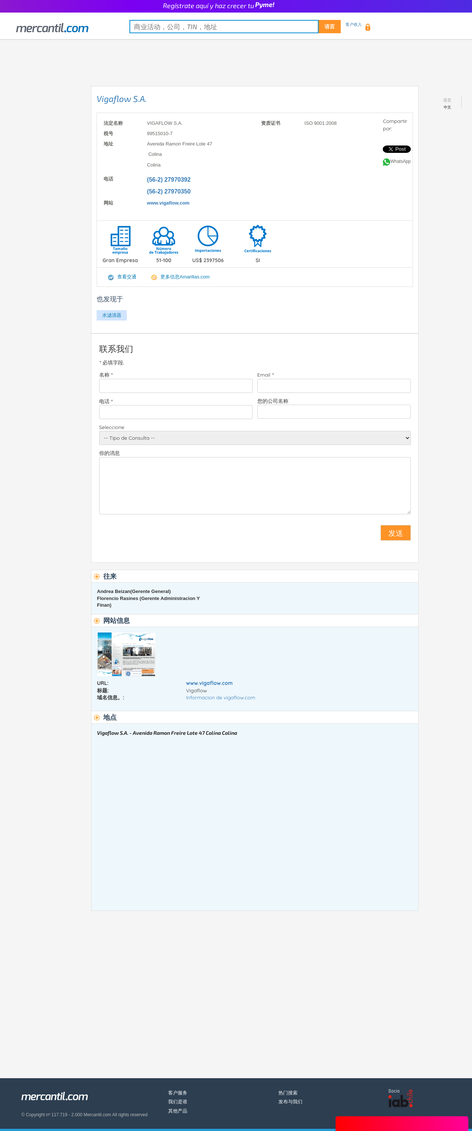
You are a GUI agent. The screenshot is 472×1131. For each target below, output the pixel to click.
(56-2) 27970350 (169, 191)
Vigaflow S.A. (122, 98)
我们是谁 (177, 1101)
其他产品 (177, 1111)
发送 (395, 532)
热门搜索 (288, 1093)
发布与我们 (290, 1101)
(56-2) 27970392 (169, 179)
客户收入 (354, 24)
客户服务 (177, 1093)
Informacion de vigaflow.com (221, 697)
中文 (447, 107)
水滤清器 (111, 315)
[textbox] (235, 26)
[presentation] (155, 535)
